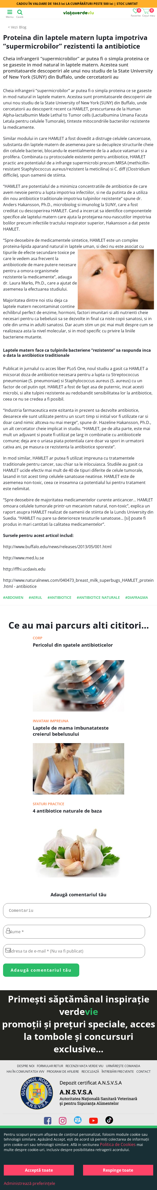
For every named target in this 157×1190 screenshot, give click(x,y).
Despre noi (25, 1068)
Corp (37, 637)
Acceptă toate (39, 1170)
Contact (143, 1073)
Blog (22, 27)
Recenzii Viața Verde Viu (84, 1068)
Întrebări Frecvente (118, 1073)
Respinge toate (118, 1170)
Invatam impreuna (50, 720)
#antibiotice (59, 597)
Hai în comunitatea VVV (25, 1073)
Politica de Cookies (118, 1144)
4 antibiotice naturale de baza (67, 811)
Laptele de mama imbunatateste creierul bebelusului (71, 731)
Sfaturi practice (48, 803)
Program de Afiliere (63, 1073)
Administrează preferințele (29, 1183)
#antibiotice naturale (98, 597)
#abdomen (13, 597)
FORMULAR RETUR (50, 1068)
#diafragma (136, 597)
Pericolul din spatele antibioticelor (73, 645)
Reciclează (90, 1073)
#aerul (35, 597)
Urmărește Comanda (123, 1068)
